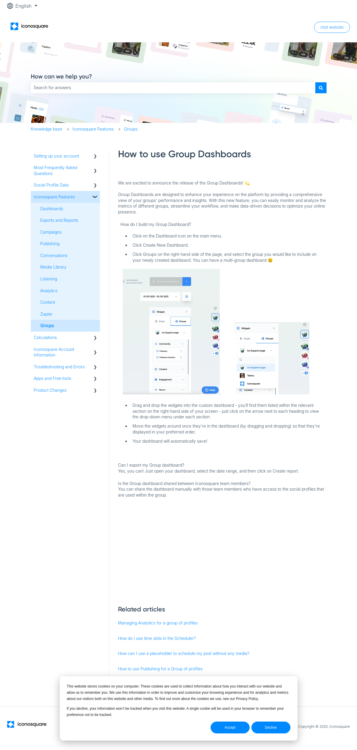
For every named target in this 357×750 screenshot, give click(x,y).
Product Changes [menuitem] (50, 390)
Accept (229, 727)
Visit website (332, 27)
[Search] (321, 87)
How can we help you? (61, 76)
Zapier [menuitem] (46, 314)
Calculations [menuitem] (45, 337)
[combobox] (173, 87)
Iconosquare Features (93, 128)
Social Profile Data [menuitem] (51, 184)
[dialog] (179, 708)
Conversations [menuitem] (53, 255)
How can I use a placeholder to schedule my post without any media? (183, 653)
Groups (131, 128)
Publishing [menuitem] (49, 243)
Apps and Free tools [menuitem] (52, 378)
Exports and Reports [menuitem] (59, 220)
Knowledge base (46, 128)
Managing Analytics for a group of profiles (158, 622)
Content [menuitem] (47, 302)
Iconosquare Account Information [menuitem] (54, 352)
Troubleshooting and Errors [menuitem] (59, 366)
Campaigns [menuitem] (51, 232)
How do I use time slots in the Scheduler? (157, 638)
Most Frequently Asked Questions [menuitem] (55, 170)
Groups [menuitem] (47, 325)
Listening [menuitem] (48, 278)
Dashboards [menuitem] (51, 208)
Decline (271, 727)
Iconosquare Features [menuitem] (54, 196)
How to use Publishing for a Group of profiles (160, 668)
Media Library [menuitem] (53, 266)
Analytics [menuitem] (48, 290)
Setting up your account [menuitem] (56, 155)
